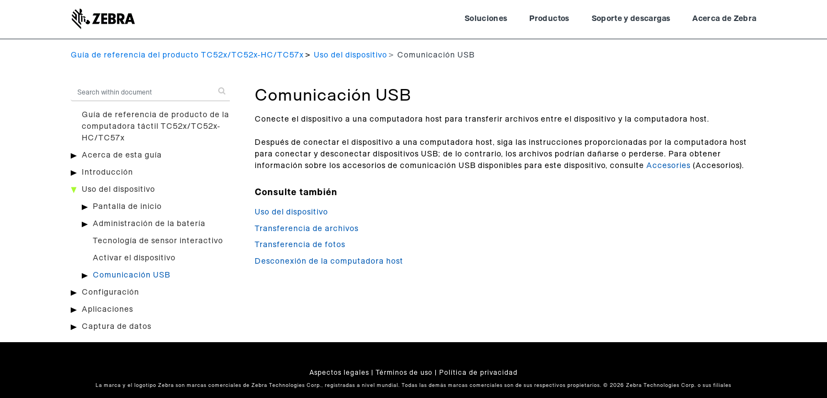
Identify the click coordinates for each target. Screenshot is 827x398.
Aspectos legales (339, 372)
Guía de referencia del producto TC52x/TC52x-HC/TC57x (187, 55)
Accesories (668, 166)
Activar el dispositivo (134, 258)
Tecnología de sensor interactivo (158, 241)
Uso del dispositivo (350, 55)
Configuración (110, 292)
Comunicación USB (131, 275)
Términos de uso (404, 372)
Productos (549, 19)
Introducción (107, 172)
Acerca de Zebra (724, 19)
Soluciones (486, 19)
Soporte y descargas (631, 19)
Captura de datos (116, 327)
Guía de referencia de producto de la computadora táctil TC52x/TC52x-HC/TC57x (155, 126)
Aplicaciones (107, 309)
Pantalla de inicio (127, 207)
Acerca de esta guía (122, 155)
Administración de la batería (149, 224)
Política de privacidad (478, 372)
